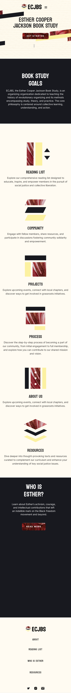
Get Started (35, 36)
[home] (31, 7)
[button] (46, 7)
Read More (33, 526)
